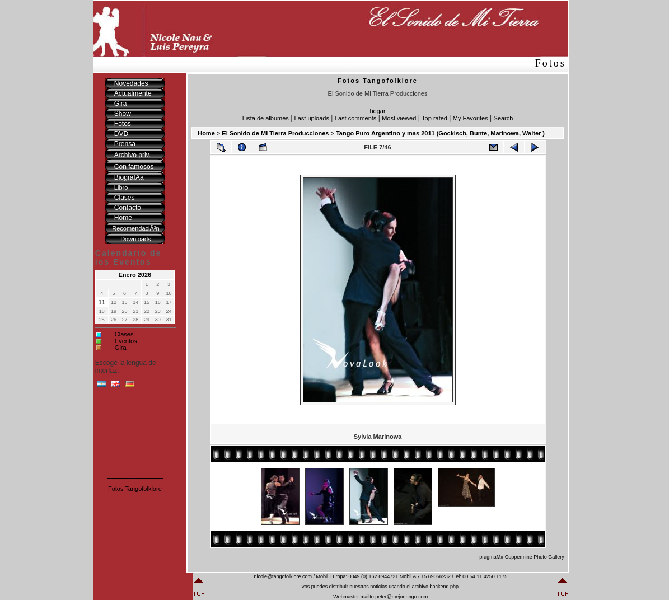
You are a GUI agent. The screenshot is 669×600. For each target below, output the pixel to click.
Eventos (126, 340)
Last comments (356, 118)
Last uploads (311, 118)
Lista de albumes (265, 118)
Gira (121, 347)
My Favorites (470, 118)
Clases (124, 334)
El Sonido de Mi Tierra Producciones (275, 133)
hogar (377, 110)
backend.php (444, 586)
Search (503, 118)
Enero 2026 (135, 274)
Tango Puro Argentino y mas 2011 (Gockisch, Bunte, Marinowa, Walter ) (440, 133)
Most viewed (399, 118)
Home (206, 133)
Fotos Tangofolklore (135, 488)
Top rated (434, 118)
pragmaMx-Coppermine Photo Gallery (521, 557)
